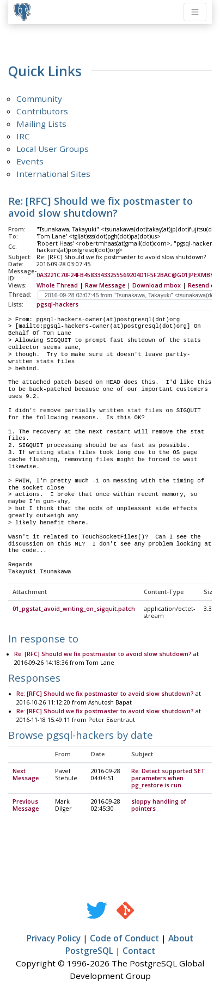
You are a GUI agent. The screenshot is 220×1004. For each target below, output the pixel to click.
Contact (139, 951)
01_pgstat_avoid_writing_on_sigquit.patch (74, 609)
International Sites (53, 173)
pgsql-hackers (57, 304)
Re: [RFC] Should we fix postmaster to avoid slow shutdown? (103, 654)
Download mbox (156, 285)
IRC (23, 136)
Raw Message (105, 285)
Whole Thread (57, 285)
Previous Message (26, 805)
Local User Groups (52, 148)
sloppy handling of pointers (158, 805)
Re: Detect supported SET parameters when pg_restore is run (168, 778)
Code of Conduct (124, 938)
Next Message (26, 775)
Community (39, 98)
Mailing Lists (41, 123)
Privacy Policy (54, 938)
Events (30, 161)
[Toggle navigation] (195, 12)
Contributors (42, 111)
